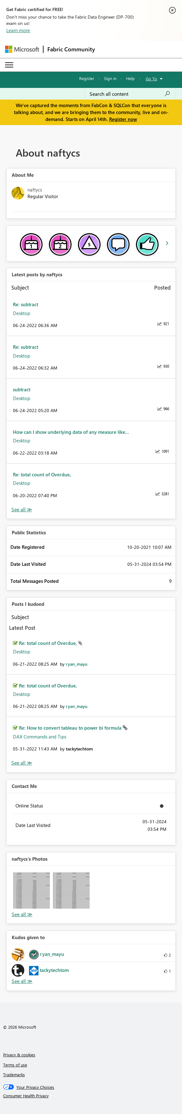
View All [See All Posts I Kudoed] (21, 763)
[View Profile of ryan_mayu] (76, 664)
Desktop (21, 313)
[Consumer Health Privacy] (91, 1096)
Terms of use (15, 1064)
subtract (21, 389)
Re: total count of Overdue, (42, 474)
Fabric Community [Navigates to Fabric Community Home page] (71, 49)
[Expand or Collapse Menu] (9, 65)
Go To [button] (151, 78)
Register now (123, 119)
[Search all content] (130, 94)
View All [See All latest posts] (21, 509)
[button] (31, 890)
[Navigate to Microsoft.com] (22, 49)
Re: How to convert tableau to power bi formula (71, 728)
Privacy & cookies (19, 1054)
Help (130, 78)
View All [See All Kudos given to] (22, 981)
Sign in (110, 78)
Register (86, 78)
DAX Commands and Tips (39, 736)
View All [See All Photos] (22, 914)
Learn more (18, 30)
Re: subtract (25, 304)
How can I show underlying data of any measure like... (71, 432)
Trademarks (14, 1074)
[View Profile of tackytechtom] (79, 749)
